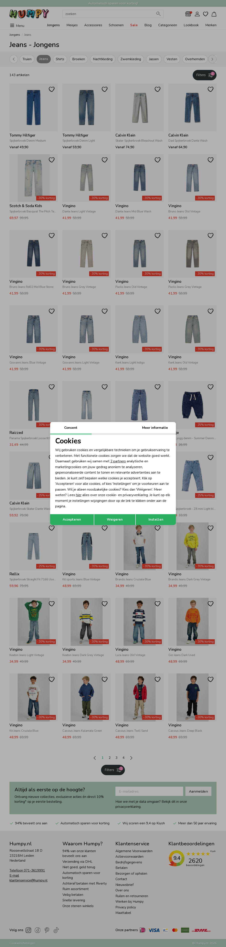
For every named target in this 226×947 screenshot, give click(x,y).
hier (78, 495)
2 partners (118, 461)
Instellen (156, 519)
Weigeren (115, 519)
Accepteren (72, 519)
